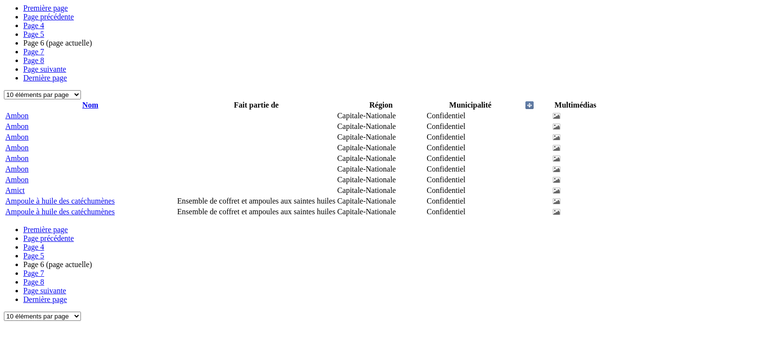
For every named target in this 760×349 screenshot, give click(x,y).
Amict (15, 190)
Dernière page (45, 78)
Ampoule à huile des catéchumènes (60, 201)
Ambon (17, 115)
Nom (90, 105)
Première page (45, 8)
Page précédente (48, 17)
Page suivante (44, 69)
